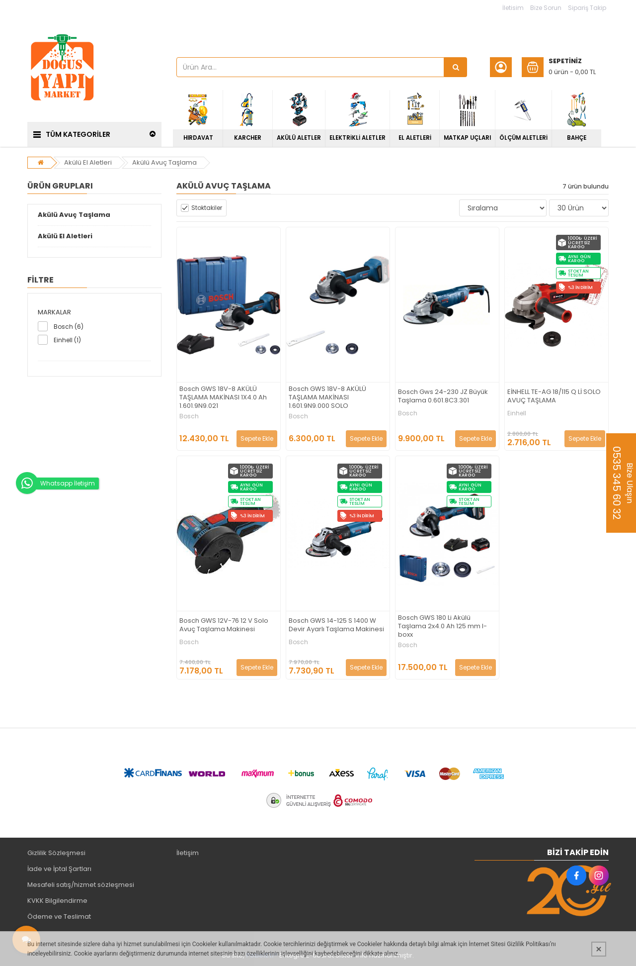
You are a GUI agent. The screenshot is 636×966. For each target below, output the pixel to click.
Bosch (189, 416)
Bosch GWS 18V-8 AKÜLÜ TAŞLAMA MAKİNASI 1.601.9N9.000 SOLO (327, 397)
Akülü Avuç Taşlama (164, 162)
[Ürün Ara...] (455, 67)
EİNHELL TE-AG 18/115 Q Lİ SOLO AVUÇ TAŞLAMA (554, 396)
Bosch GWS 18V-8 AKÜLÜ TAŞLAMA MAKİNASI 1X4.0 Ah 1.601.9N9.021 (223, 397)
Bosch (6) (68, 326)
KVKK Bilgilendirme (57, 900)
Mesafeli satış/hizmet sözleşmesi (80, 884)
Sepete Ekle (256, 438)
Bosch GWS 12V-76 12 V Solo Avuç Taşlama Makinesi (223, 625)
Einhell (516, 413)
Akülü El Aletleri (88, 162)
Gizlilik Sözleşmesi (56, 853)
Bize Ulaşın (622, 483)
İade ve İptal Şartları (59, 868)
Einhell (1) (67, 340)
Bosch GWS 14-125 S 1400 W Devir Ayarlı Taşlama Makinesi (336, 625)
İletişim (187, 853)
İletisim (513, 7)
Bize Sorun (545, 7)
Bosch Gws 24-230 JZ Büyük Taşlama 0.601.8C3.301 (443, 396)
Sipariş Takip (587, 7)
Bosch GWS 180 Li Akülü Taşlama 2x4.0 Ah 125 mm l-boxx (442, 626)
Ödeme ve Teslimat (59, 916)
